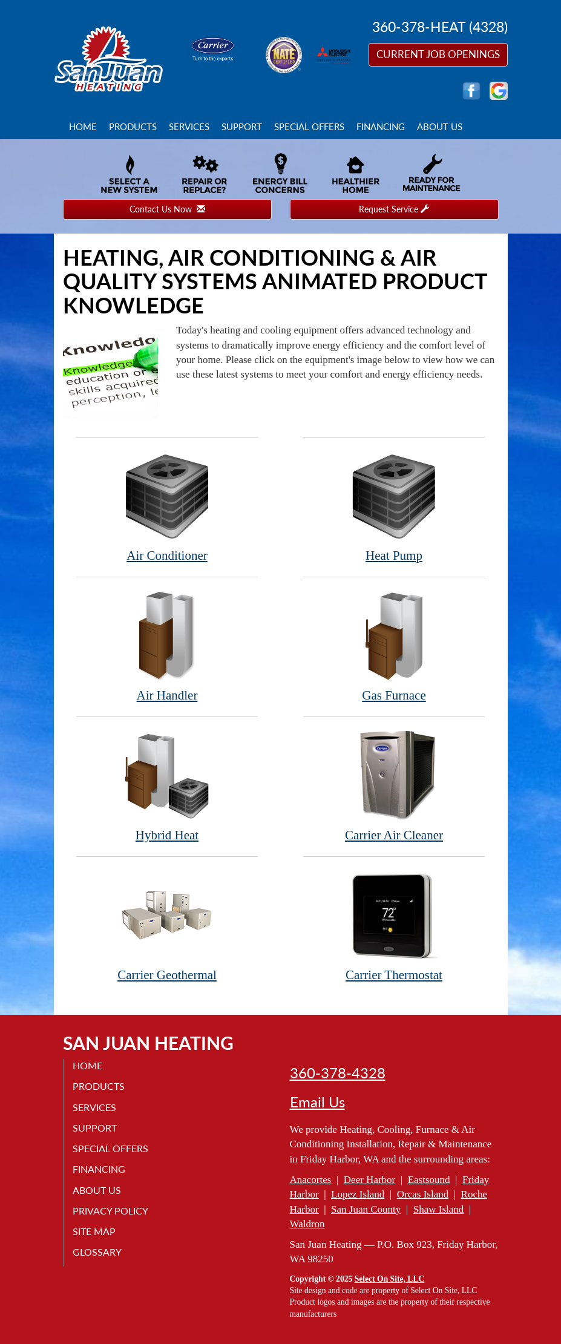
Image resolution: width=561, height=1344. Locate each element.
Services (189, 126)
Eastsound (429, 1179)
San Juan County (366, 1209)
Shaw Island (438, 1209)
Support (241, 126)
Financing (380, 126)
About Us (439, 126)
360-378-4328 (337, 1072)
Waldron (307, 1224)
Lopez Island (357, 1194)
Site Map (94, 1231)
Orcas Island (422, 1194)
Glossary (97, 1251)
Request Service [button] (394, 209)
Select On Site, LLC (390, 1278)
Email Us (317, 1101)
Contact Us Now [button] (167, 209)
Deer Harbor (369, 1179)
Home (83, 126)
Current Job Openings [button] (438, 54)
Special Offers (309, 126)
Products (133, 126)
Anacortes (311, 1179)
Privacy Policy (110, 1210)
